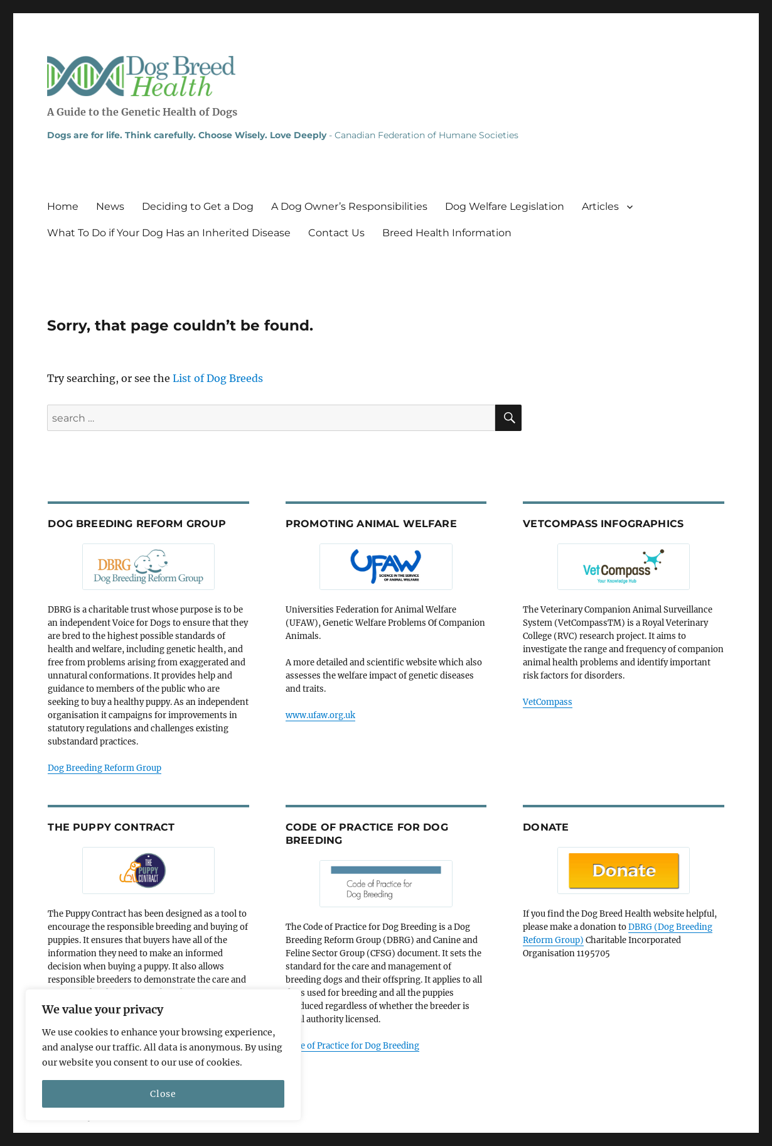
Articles (600, 206)
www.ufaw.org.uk (320, 715)
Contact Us (336, 233)
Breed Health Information (447, 233)
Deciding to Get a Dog (198, 206)
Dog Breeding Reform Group (104, 768)
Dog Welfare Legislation (504, 206)
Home (62, 206)
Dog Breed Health (141, 76)
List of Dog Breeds (218, 378)
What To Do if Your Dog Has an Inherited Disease (169, 233)
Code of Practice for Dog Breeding (352, 1045)
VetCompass (547, 702)
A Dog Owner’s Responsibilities (349, 206)
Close (163, 1094)
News (110, 206)
